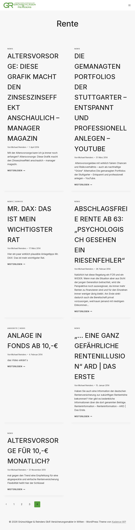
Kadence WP (119, 521)
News (10, 49)
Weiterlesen (16, 170)
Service (19, 201)
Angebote (12, 328)
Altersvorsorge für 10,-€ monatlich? (33, 451)
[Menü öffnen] (129, 5)
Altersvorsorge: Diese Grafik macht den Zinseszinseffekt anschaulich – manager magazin (33, 97)
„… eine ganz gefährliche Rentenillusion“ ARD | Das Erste (99, 356)
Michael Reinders (18, 147)
